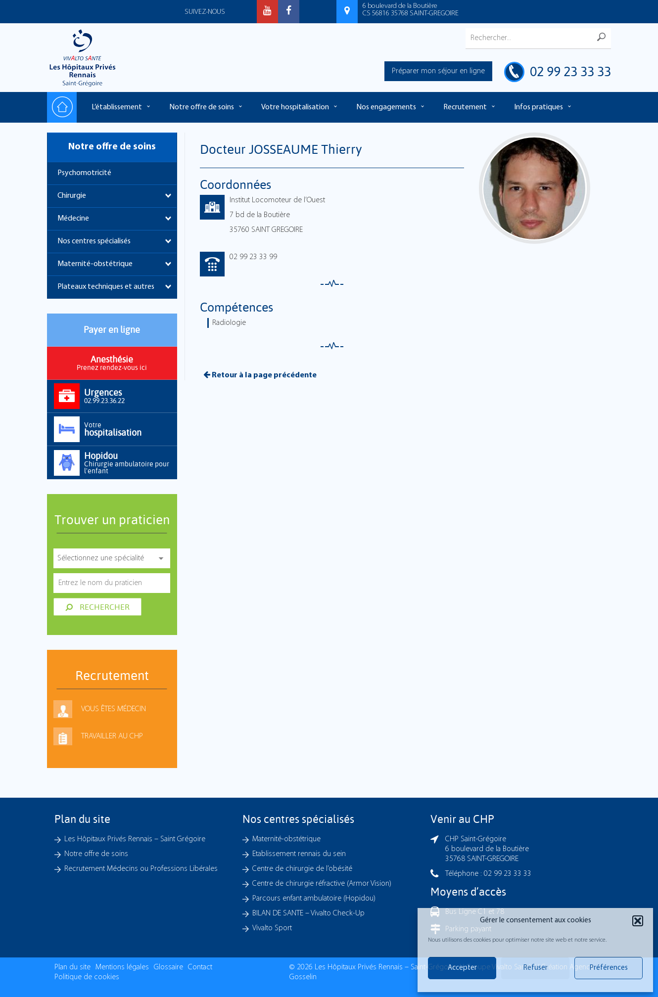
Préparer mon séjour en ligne (438, 71)
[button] (638, 921)
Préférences (609, 968)
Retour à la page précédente (260, 374)
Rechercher (97, 607)
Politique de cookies (86, 977)
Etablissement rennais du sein (299, 854)
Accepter (462, 968)
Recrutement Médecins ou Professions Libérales (141, 869)
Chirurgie (71, 196)
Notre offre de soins (201, 107)
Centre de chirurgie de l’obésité (302, 869)
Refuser (535, 968)
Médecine (73, 219)
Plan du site (72, 967)
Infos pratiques (538, 107)
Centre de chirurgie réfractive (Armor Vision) (321, 884)
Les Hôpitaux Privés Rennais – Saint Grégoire (134, 839)
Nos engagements (386, 107)
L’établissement (117, 107)
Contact (200, 967)
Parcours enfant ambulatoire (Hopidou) (314, 899)
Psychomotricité (84, 173)
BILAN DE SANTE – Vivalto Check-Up (308, 913)
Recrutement (465, 107)
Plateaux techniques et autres (105, 287)
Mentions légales (122, 967)
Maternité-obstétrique (95, 264)
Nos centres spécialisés (94, 241)
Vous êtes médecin (113, 709)
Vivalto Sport (272, 928)
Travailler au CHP (112, 736)
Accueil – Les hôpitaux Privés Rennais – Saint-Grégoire (62, 107)
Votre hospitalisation (295, 107)
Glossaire (168, 967)
